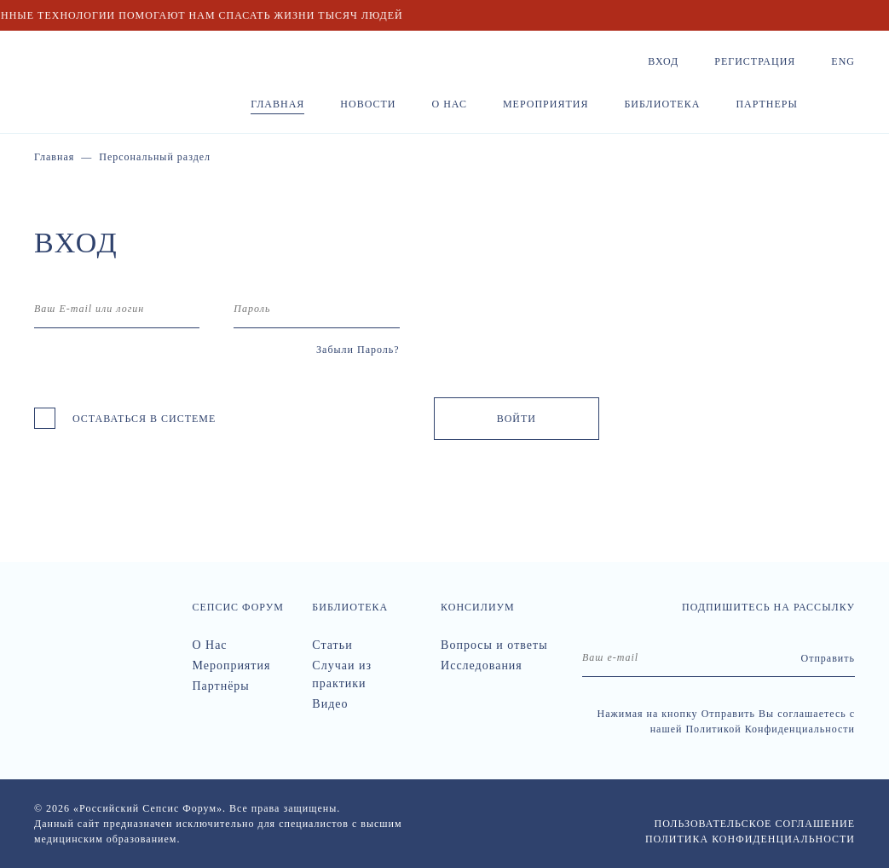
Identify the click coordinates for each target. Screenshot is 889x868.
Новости (367, 104)
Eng (843, 61)
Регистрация (754, 61)
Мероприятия (546, 104)
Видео (330, 703)
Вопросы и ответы (494, 645)
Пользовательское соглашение (755, 824)
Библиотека (662, 104)
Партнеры (767, 104)
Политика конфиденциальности (750, 839)
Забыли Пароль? (358, 350)
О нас (449, 104)
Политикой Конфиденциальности (770, 729)
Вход (663, 61)
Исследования (481, 665)
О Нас (209, 645)
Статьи (332, 645)
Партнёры (220, 686)
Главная (277, 104)
